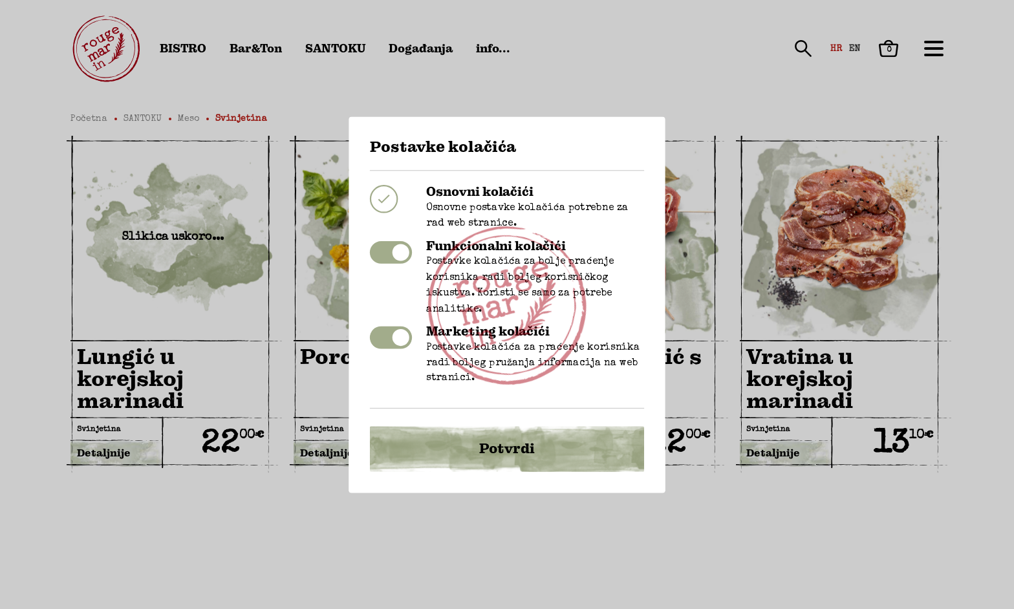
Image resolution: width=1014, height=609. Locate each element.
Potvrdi (506, 430)
